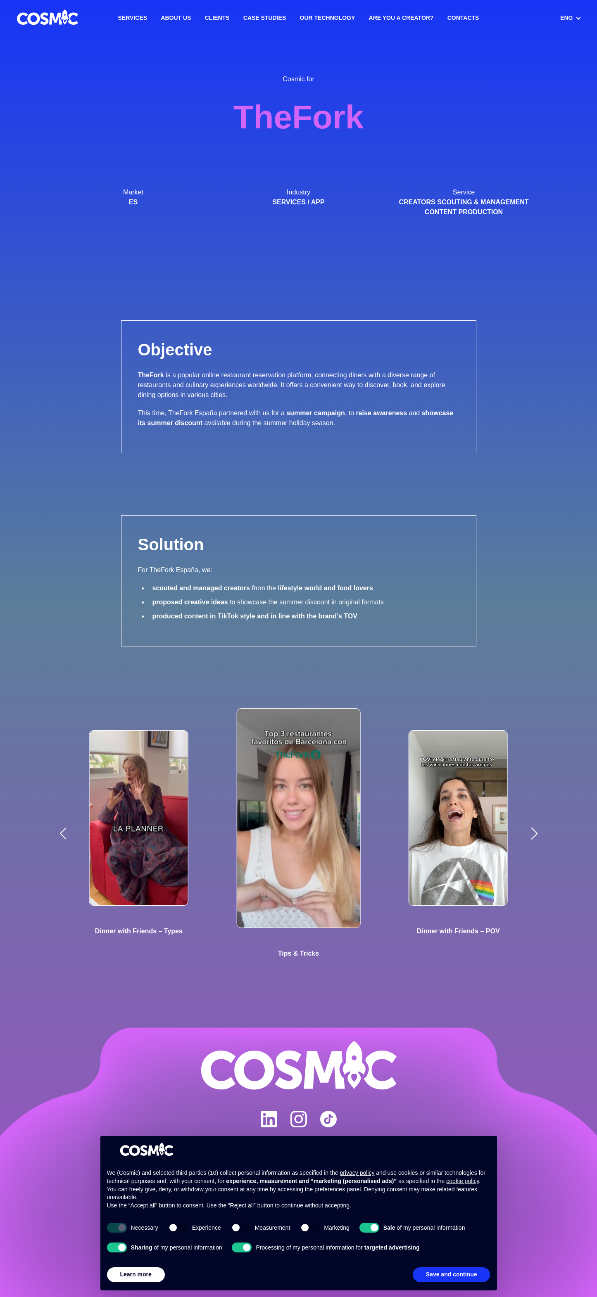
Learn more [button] (136, 1274)
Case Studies (264, 17)
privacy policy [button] (357, 1172)
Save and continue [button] (451, 1274)
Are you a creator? (401, 17)
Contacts (463, 17)
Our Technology (327, 17)
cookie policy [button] (462, 1181)
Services (132, 17)
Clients (217, 17)
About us (176, 17)
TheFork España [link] (192, 413)
